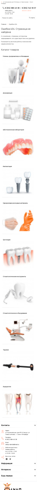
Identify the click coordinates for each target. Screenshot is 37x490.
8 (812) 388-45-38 (12, 8)
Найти (32, 18)
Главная (3, 24)
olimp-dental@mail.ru (12, 444)
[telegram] (10, 459)
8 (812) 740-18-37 (29, 8)
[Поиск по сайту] (13, 18)
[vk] (6, 459)
